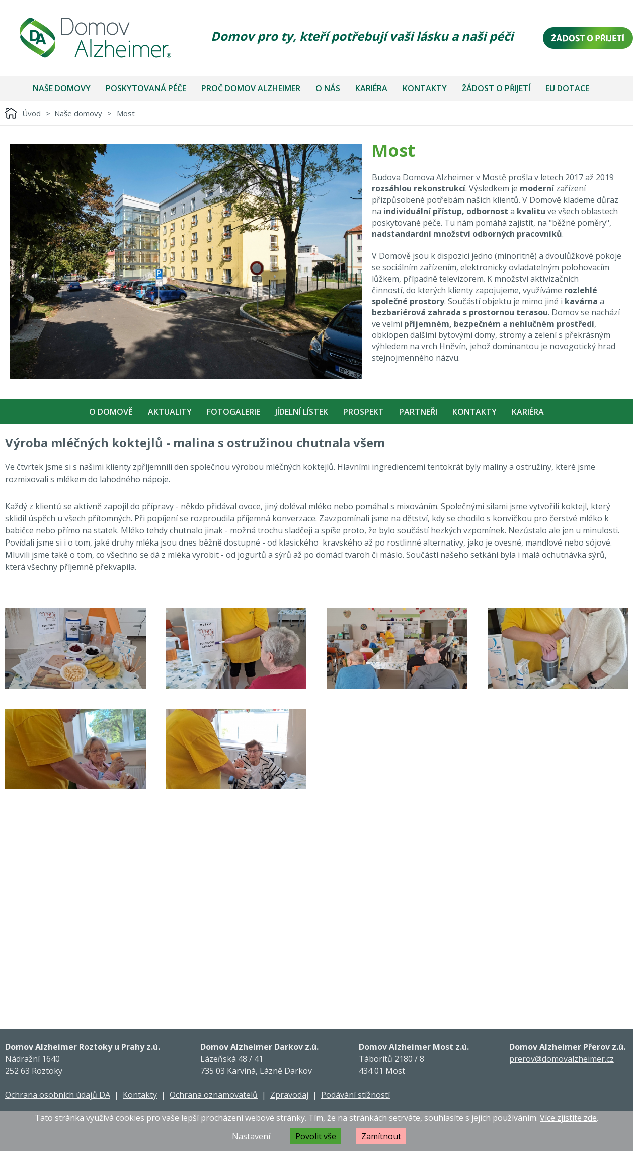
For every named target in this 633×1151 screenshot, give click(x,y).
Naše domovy (62, 88)
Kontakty (425, 88)
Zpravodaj (289, 1094)
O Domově (111, 411)
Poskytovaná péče (146, 88)
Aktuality (170, 411)
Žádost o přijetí (496, 88)
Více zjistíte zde (568, 1117)
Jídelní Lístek (301, 411)
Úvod (31, 113)
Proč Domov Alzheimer (250, 88)
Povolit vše (315, 1136)
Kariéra (371, 88)
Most (126, 113)
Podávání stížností (355, 1094)
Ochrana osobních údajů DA (57, 1094)
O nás (327, 88)
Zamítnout (381, 1136)
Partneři (418, 411)
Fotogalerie (233, 411)
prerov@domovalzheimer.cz (561, 1058)
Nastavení (251, 1136)
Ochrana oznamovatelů (214, 1094)
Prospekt (363, 411)
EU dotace (567, 88)
